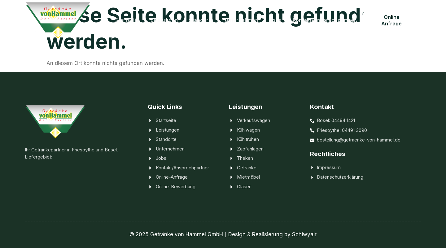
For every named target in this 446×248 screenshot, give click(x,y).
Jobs (276, 20)
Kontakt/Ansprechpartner (324, 20)
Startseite (128, 20)
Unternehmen (242, 20)
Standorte (202, 20)
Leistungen (164, 20)
